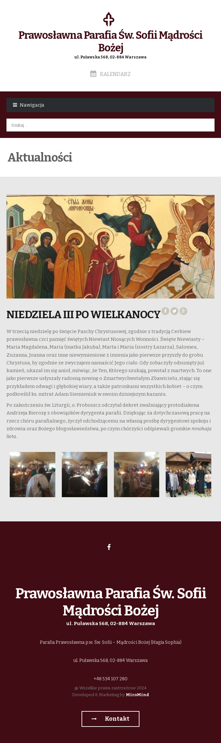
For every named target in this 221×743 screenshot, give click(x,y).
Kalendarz (110, 74)
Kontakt (110, 718)
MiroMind (137, 694)
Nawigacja (32, 105)
